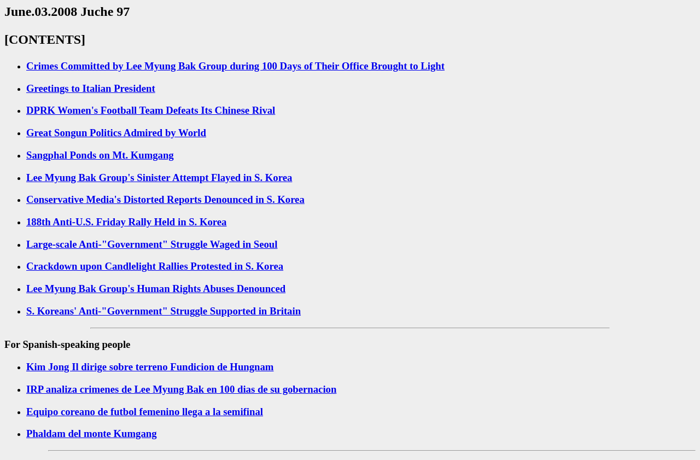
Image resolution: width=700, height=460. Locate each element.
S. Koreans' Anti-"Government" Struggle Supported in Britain (163, 311)
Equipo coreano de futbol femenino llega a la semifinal (144, 411)
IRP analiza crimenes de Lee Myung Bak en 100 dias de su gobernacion (181, 389)
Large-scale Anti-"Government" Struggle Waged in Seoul (151, 244)
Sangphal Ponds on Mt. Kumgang (100, 155)
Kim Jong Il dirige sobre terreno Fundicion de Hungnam (149, 366)
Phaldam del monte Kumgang (91, 433)
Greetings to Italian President (90, 88)
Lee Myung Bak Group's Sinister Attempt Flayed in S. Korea (159, 177)
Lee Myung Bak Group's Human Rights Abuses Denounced (155, 288)
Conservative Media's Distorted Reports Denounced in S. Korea (165, 199)
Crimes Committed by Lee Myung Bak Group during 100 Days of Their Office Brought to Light (235, 66)
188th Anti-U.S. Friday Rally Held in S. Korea (126, 222)
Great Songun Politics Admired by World (116, 132)
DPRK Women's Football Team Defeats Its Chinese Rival (150, 110)
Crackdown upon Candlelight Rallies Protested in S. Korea (154, 266)
